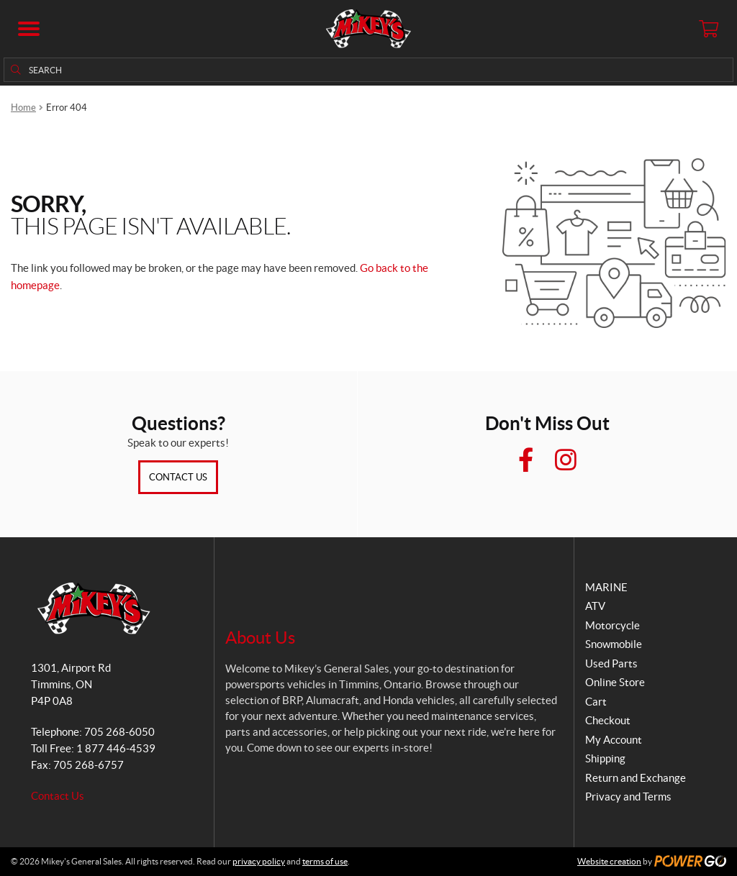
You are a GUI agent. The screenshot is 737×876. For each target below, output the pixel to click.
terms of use (325, 861)
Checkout (607, 720)
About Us (260, 637)
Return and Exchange (635, 778)
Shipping (605, 758)
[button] (29, 29)
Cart (596, 701)
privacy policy (258, 861)
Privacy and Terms (628, 796)
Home (23, 107)
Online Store (615, 682)
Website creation (609, 861)
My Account (613, 740)
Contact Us (178, 477)
